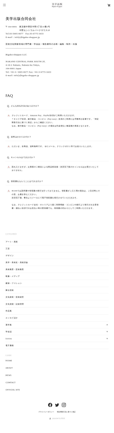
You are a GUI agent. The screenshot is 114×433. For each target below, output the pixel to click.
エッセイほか (12, 318)
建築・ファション (14, 283)
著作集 (9, 325)
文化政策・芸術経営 (15, 297)
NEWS (8, 375)
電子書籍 (10, 345)
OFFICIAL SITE (13, 390)
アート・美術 (12, 242)
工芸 (8, 248)
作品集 (9, 311)
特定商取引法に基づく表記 (66, 412)
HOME (9, 361)
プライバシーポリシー (46, 412)
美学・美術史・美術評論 (17, 262)
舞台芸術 (10, 290)
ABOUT (9, 368)
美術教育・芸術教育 (15, 269)
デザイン (10, 255)
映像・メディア (13, 276)
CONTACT (11, 382)
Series (9, 338)
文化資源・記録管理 (15, 304)
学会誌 (9, 331)
